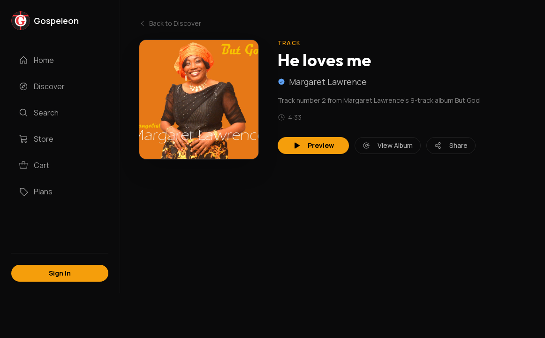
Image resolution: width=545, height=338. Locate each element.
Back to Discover (170, 23)
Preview (313, 145)
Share (451, 145)
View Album (388, 145)
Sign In (60, 273)
